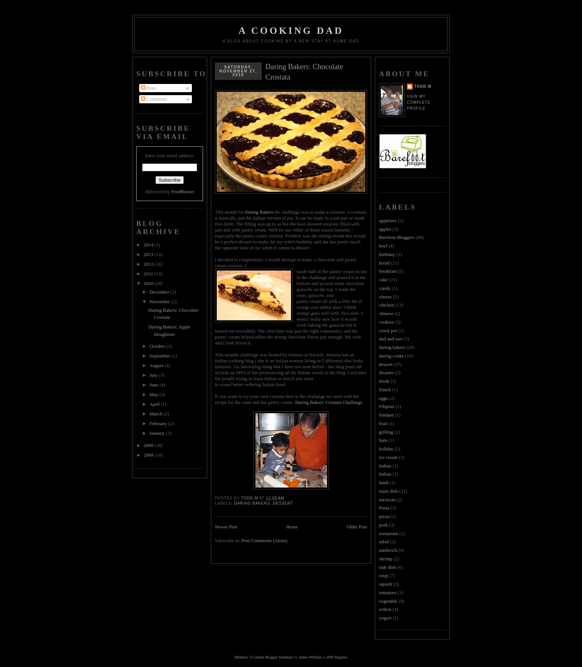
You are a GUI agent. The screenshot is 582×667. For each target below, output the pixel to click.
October (158, 346)
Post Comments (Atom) (265, 540)
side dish (387, 567)
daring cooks (391, 356)
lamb (384, 482)
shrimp (385, 558)
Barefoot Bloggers (397, 237)
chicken (386, 305)
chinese (386, 313)
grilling (386, 432)
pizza (384, 516)
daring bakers (252, 503)
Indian (385, 466)
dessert (283, 503)
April (155, 404)
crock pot (388, 330)
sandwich (388, 550)
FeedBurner (182, 191)
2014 (149, 244)
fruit (383, 423)
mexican (387, 499)
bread (384, 263)
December (160, 292)
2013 (149, 254)
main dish (388, 491)
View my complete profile (419, 102)
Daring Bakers (259, 212)
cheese (385, 296)
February (159, 423)
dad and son (390, 338)
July (154, 375)
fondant (386, 415)
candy (384, 288)
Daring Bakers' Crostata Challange (328, 402)
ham (383, 440)
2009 (149, 445)
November (160, 301)
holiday (386, 448)
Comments (154, 99)
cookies (386, 322)
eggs (383, 398)
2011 (149, 273)
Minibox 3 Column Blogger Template (264, 657)
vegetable (388, 601)
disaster (386, 372)
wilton (385, 609)
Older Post (357, 527)
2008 (149, 455)
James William (309, 657)
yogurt (385, 618)
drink (384, 381)
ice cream (388, 457)
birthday (387, 254)
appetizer (388, 220)
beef (383, 246)
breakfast (388, 271)
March (156, 414)
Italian (385, 474)
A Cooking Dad (291, 30)
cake (383, 279)
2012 (149, 264)
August (157, 365)
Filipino (386, 406)
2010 (149, 283)
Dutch (385, 389)
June (155, 385)
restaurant (388, 533)
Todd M (422, 86)
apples (385, 229)
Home (292, 527)
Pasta (384, 508)
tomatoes (387, 592)
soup (383, 575)
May (155, 394)
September (160, 356)
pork (383, 525)
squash (385, 584)
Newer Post (226, 527)
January (158, 433)
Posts (149, 88)
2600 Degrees (336, 657)
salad (384, 541)
